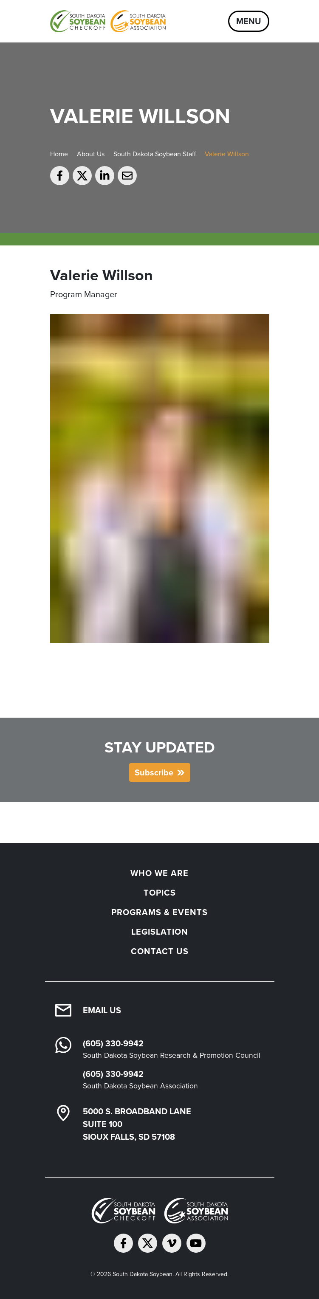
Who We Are (159, 873)
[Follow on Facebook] (123, 1243)
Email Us (102, 1010)
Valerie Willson (227, 154)
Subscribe (154, 772)
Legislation (159, 931)
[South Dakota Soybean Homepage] (108, 21)
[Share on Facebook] (59, 175)
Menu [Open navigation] (248, 21)
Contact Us (160, 951)
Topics (160, 892)
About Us (90, 154)
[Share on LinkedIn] (104, 175)
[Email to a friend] (127, 175)
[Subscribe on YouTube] (196, 1243)
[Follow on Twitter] (147, 1243)
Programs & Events (159, 912)
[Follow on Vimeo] (171, 1243)
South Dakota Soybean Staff (154, 154)
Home (59, 154)
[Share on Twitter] (82, 175)
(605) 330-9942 (113, 1043)
